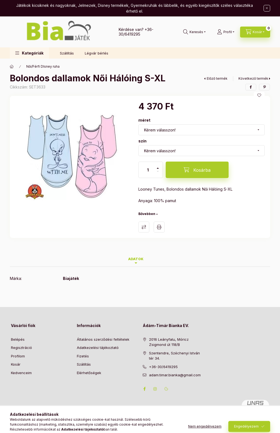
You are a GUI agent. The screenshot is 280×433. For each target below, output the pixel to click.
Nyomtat (159, 227)
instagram (155, 388)
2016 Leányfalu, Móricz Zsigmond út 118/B (169, 342)
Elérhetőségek (89, 373)
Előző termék (217, 78)
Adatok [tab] (136, 259)
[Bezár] (267, 8)
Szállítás (67, 53)
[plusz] (158, 166)
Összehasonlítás (143, 227)
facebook (144, 388)
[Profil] (225, 32)
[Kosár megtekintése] (255, 32)
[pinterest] (264, 87)
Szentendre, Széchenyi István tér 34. (174, 356)
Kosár (16, 364)
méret (144, 120)
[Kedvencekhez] (259, 95)
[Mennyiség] (148, 170)
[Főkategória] (12, 66)
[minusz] (158, 174)
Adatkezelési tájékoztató (98, 347)
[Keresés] (194, 32)
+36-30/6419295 (136, 31)
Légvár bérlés (96, 53)
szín (142, 141)
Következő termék (253, 78)
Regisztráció (21, 347)
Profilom (18, 356)
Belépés (18, 339)
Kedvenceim (21, 373)
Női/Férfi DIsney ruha (43, 66)
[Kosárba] (197, 170)
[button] (29, 53)
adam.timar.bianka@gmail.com (175, 375)
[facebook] (250, 87)
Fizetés (83, 356)
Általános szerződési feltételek (103, 339)
